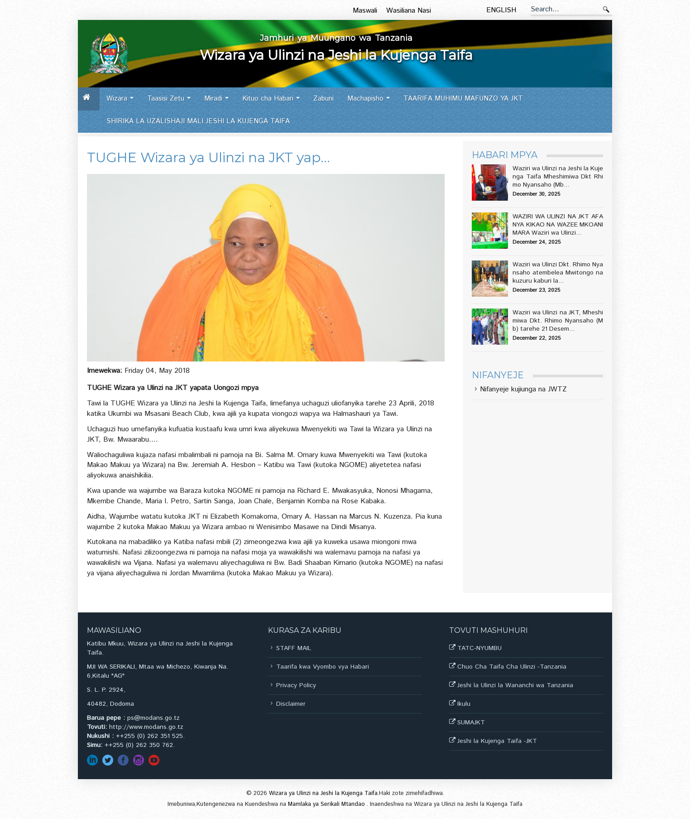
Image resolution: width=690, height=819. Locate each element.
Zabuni (323, 98)
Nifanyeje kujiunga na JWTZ (523, 390)
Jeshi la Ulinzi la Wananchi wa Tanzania (515, 685)
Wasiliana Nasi (408, 10)
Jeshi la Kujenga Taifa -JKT (497, 741)
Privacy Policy (296, 685)
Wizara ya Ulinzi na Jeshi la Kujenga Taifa (323, 793)
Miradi (219, 101)
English (501, 10)
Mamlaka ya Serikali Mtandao (327, 804)
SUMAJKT (471, 722)
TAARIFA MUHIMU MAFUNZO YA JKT (463, 98)
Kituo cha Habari (273, 101)
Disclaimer (291, 703)
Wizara (122, 101)
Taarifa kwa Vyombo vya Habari (322, 666)
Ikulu (463, 703)
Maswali (365, 10)
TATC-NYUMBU (479, 648)
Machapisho (371, 101)
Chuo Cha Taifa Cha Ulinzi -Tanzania (511, 666)
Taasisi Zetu (171, 101)
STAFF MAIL (293, 648)
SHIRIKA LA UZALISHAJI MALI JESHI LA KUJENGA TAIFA (198, 121)
